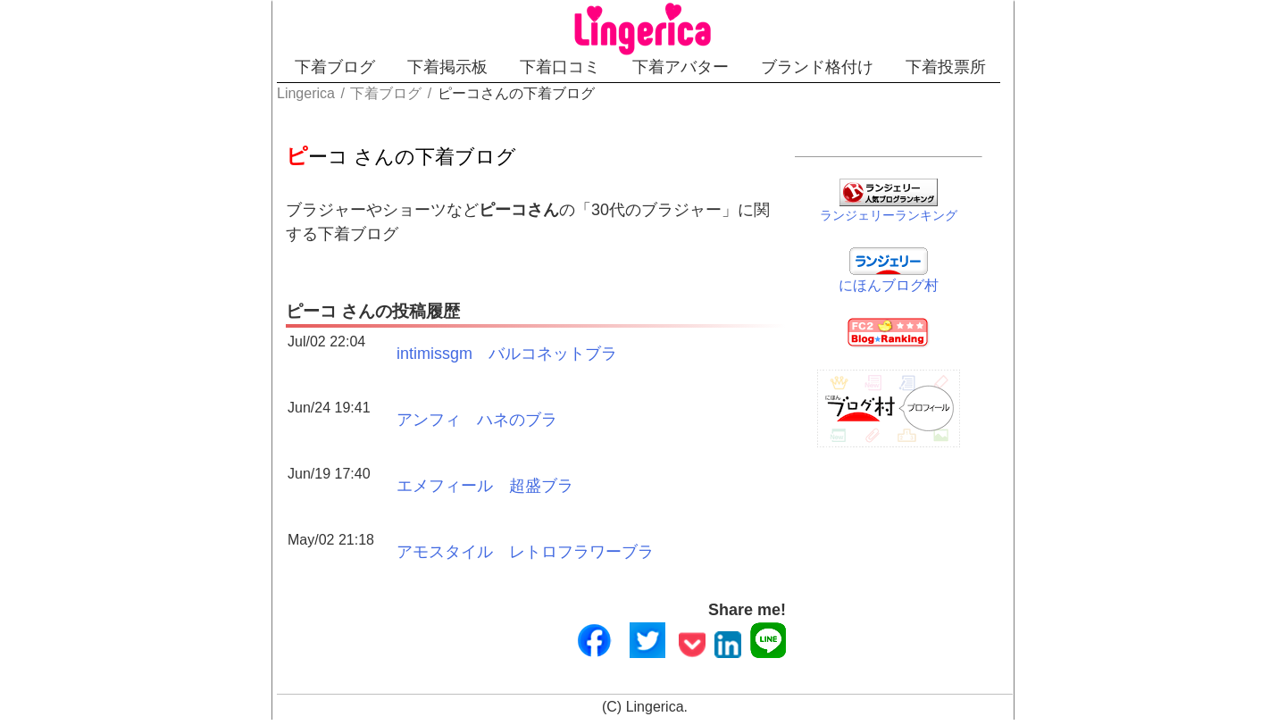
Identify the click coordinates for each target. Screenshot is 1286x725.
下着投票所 (946, 67)
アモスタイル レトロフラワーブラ (525, 552)
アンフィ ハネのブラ (477, 420)
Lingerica (655, 706)
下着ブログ (335, 67)
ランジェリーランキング (888, 215)
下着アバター (680, 67)
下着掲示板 (447, 67)
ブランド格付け (817, 67)
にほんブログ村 (889, 285)
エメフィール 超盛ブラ (485, 486)
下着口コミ (560, 67)
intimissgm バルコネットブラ (507, 353)
